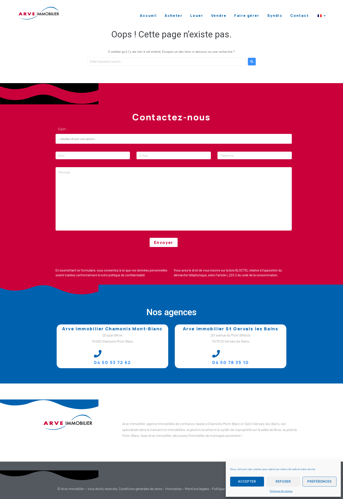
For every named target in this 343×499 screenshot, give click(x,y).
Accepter (247, 481)
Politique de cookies (281, 491)
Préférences (319, 481)
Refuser (283, 481)
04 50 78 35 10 (230, 362)
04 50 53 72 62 (112, 362)
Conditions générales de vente (140, 489)
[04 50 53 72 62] (98, 353)
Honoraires (173, 489)
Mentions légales (197, 489)
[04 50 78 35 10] (216, 353)
